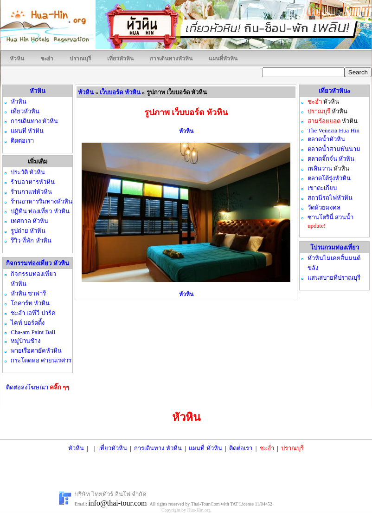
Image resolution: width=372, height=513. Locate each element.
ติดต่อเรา (240, 448)
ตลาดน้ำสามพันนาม (334, 148)
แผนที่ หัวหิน (205, 448)
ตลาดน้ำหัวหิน (326, 139)
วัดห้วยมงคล (324, 207)
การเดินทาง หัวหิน (157, 448)
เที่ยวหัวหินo (335, 90)
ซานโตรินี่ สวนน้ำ (330, 217)
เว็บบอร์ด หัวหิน (120, 92)
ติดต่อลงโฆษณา (38, 387)
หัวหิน (17, 58)
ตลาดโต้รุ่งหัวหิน (329, 178)
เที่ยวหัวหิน (120, 58)
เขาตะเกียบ (322, 187)
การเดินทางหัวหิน (171, 58)
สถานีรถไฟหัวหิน (330, 197)
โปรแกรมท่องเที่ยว (334, 247)
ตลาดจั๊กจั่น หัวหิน (331, 158)
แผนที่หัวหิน (223, 58)
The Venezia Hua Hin (333, 130)
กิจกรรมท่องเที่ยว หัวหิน (37, 263)
